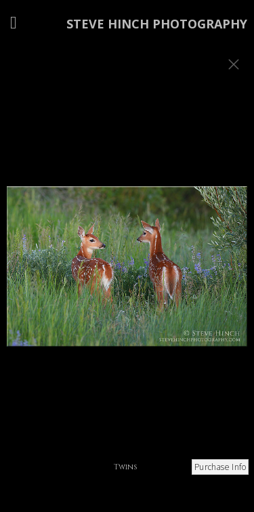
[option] (127, 273)
